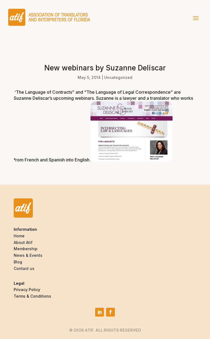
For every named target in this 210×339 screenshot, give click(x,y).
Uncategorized (118, 77)
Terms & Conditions (32, 296)
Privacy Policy (27, 289)
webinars (84, 98)
